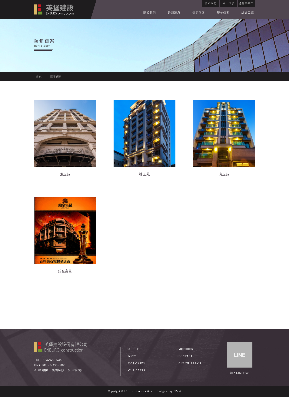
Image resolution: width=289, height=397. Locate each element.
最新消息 (174, 12)
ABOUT (133, 349)
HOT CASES (136, 363)
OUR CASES (136, 370)
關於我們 (149, 12)
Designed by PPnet (169, 391)
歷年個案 (223, 12)
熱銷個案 (198, 12)
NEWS (132, 356)
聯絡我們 (210, 3)
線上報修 (228, 3)
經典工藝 (247, 12)
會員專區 (246, 3)
